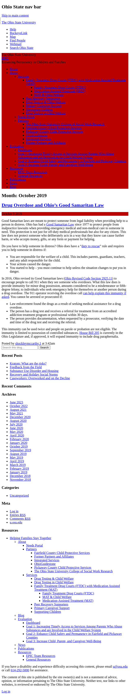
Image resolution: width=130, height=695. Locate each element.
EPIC (5, 58)
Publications (18, 179)
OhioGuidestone (36, 135)
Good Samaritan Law (60, 224)
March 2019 (18, 465)
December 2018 (20, 476)
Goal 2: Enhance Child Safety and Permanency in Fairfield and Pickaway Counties (72, 161)
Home (14, 69)
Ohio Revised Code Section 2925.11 (88, 278)
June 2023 (16, 402)
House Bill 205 (89, 333)
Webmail (15, 44)
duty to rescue (91, 246)
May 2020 (16, 431)
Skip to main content (15, 15)
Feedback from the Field (26, 367)
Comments (20, 518)
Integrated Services (38, 139)
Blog (13, 187)
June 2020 (16, 428)
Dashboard (25, 150)
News (13, 183)
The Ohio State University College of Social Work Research (65, 124)
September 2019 (20, 450)
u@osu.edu (120, 666)
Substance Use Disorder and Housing (34, 371)
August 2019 (18, 454)
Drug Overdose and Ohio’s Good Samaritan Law (53, 205)
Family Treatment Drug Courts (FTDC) (60, 87)
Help (13, 29)
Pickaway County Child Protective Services (54, 131)
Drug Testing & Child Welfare (45, 102)
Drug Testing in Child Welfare (45, 113)
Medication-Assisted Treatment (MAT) (59, 91)
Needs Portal (26, 117)
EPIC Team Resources (32, 172)
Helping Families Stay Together (30, 538)
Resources (16, 168)
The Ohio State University (19, 22)
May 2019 (16, 457)
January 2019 (18, 472)
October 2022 (19, 406)
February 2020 (19, 439)
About (14, 72)
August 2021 (18, 409)
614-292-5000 (20, 670)
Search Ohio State (21, 47)
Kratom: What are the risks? (28, 363)
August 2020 (18, 420)
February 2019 (19, 468)
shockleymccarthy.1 (28, 343)
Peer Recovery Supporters (43, 98)
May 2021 (16, 413)
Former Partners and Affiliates (46, 142)
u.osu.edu (16, 522)
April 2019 (17, 461)
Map (13, 36)
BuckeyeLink (18, 33)
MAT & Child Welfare (48, 95)
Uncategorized (19, 495)
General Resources (30, 175)
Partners (23, 120)
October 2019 (19, 446)
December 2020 (20, 417)
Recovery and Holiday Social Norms (34, 374)
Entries (18, 515)
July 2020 (16, 424)
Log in (14, 511)
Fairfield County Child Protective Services (54, 128)
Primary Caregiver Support (43, 106)
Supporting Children (39, 109)
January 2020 (18, 443)
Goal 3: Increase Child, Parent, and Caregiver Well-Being (55, 164)
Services (23, 76)
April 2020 (17, 435)
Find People (17, 40)
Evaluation (17, 146)
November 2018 (20, 479)
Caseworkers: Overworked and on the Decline (40, 378)
